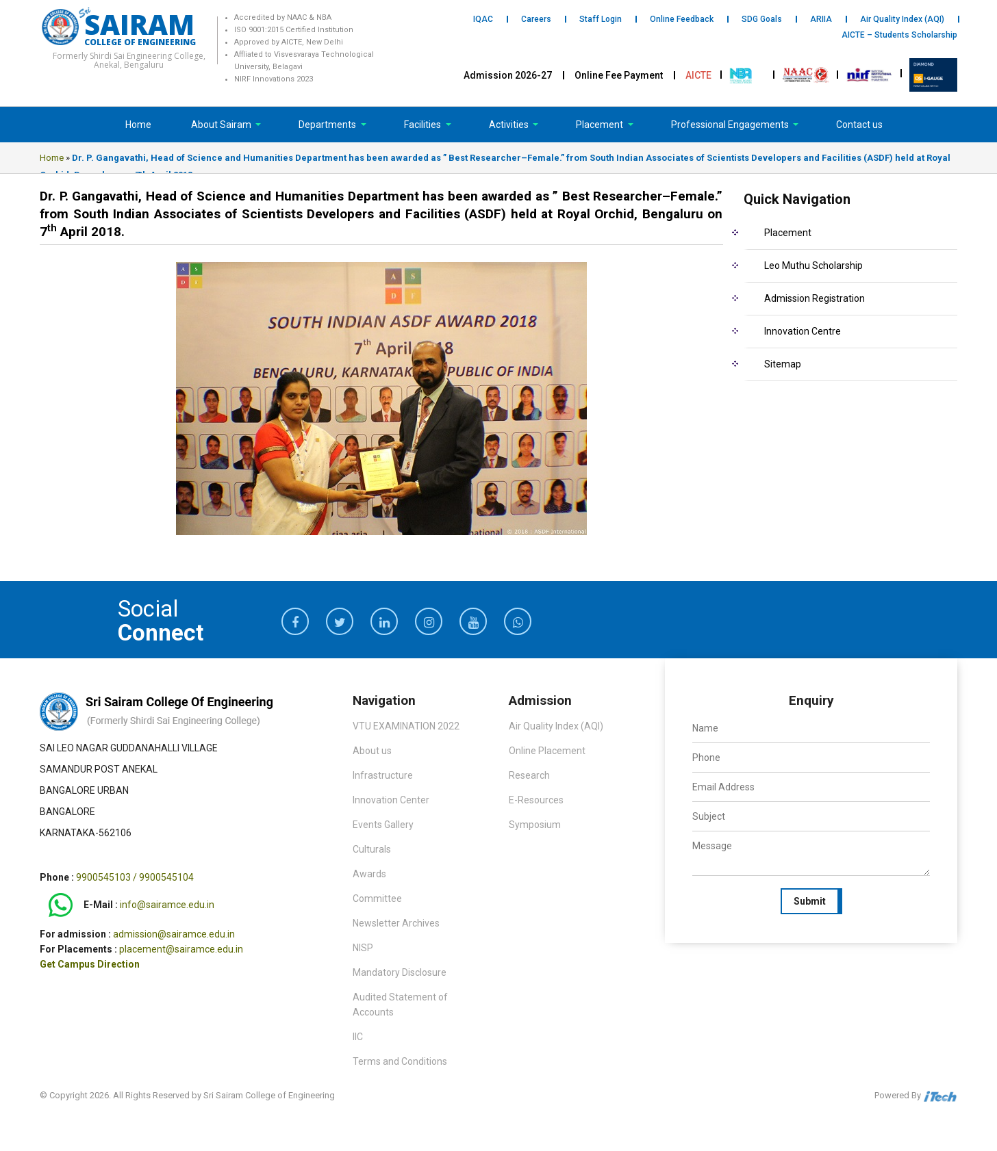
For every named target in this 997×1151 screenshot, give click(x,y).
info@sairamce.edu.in (167, 905)
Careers (536, 19)
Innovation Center (391, 799)
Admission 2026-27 (508, 75)
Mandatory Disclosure (399, 972)
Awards (369, 873)
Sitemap (782, 364)
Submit (810, 901)
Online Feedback (682, 19)
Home (138, 124)
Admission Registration (814, 298)
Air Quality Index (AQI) (902, 19)
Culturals (372, 849)
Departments (328, 124)
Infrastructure (383, 775)
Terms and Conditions (400, 1061)
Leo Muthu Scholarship (813, 265)
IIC (358, 1036)
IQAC (483, 19)
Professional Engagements (731, 124)
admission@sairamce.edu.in (174, 934)
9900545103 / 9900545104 (135, 877)
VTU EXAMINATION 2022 (406, 726)
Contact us (859, 124)
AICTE (698, 75)
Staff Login (600, 19)
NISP (363, 947)
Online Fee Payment (619, 75)
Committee (377, 898)
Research (529, 775)
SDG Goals (762, 19)
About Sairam (221, 124)
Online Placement (547, 750)
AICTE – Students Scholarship (899, 35)
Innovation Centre (802, 331)
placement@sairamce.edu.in (181, 949)
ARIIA (821, 19)
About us (372, 750)
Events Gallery (383, 824)
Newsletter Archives (396, 923)
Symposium (535, 824)
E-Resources (536, 799)
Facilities (423, 124)
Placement (600, 124)
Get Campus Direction (90, 964)
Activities (510, 124)
